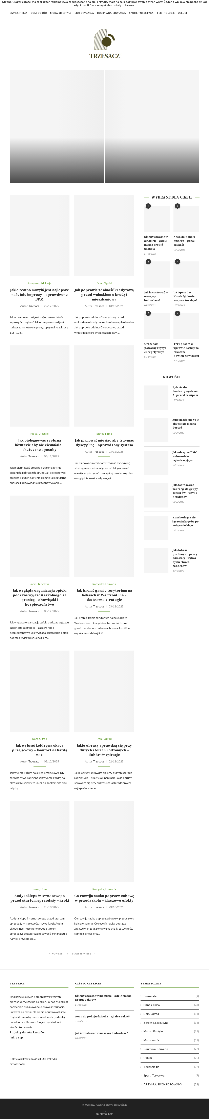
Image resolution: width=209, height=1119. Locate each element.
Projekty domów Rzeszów (27, 1032)
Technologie (166, 12)
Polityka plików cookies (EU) (27, 1059)
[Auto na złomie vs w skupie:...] (152, 126)
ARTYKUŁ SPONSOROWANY (171, 1084)
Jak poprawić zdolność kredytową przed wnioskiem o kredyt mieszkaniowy (104, 295)
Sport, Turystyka (141, 12)
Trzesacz (33, 306)
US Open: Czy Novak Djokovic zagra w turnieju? (185, 296)
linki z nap (16, 1037)
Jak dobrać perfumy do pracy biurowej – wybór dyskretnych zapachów (184, 558)
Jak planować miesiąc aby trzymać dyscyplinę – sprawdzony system (104, 442)
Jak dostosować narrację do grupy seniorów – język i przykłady (185, 491)
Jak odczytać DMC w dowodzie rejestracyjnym (184, 456)
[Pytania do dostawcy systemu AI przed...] (57, 126)
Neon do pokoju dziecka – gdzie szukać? (184, 241)
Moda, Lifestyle (60, 12)
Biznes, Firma (18, 12)
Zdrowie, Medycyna (171, 1023)
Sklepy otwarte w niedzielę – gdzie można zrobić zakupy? (156, 243)
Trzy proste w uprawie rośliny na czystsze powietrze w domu (186, 350)
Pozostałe (171, 996)
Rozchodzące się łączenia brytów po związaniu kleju (185, 521)
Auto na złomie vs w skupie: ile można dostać (185, 424)
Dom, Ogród (38, 12)
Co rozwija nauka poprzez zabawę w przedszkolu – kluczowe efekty (104, 898)
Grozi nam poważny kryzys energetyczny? (155, 348)
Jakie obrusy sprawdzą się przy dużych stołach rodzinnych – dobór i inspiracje (104, 750)
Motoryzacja (84, 12)
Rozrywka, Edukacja (111, 12)
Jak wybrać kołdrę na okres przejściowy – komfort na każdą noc (39, 750)
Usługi (182, 12)
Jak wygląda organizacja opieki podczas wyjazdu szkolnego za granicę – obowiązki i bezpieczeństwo (39, 597)
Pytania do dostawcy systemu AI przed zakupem (185, 391)
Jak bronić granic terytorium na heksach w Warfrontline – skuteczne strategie (104, 595)
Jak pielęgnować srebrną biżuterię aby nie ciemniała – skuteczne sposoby (39, 445)
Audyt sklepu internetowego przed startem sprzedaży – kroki (39, 898)
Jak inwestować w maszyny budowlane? (156, 296)
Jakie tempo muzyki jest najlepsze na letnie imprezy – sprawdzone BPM (39, 295)
